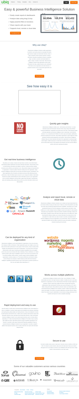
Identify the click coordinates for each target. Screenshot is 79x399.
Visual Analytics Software (63, 393)
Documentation (22, 389)
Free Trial (74, 2)
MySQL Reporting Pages (18, 391)
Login (66, 2)
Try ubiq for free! (15, 33)
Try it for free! (39, 76)
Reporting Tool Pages (28, 391)
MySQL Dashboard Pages (29, 394)
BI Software (61, 392)
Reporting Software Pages (39, 393)
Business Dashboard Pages (29, 393)
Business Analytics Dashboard (64, 391)
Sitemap (31, 389)
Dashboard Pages (17, 394)
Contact (27, 389)
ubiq (5, 2)
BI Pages (16, 393)
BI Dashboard (49, 391)
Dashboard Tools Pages (39, 394)
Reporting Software (50, 392)
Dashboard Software (50, 393)
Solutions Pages (38, 391)
